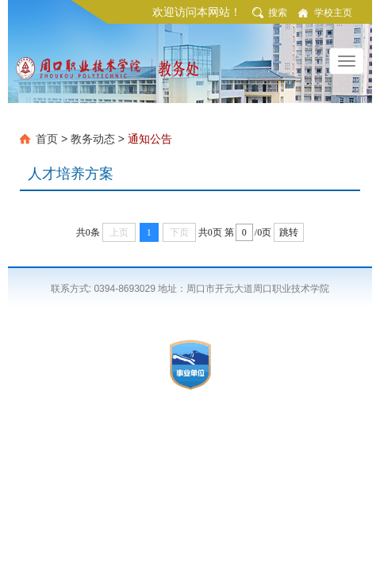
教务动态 (93, 138)
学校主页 (333, 12)
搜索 (277, 12)
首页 (47, 138)
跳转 (288, 232)
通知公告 (150, 138)
